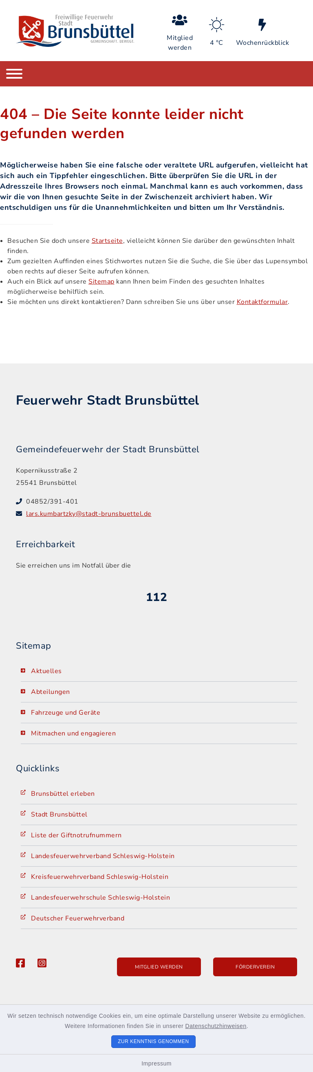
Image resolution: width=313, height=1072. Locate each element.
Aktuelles (46, 671)
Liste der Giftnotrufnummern (76, 835)
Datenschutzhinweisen (216, 1026)
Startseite (107, 240)
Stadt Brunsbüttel (59, 814)
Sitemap (101, 281)
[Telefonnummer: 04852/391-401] (161, 501)
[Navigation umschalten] (14, 74)
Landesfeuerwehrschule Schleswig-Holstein (100, 897)
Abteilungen (50, 691)
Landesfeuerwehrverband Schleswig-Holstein (103, 856)
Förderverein (255, 967)
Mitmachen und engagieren (73, 733)
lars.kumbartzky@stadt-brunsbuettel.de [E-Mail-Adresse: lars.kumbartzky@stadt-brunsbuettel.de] (89, 513)
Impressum (156, 1063)
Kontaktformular (262, 301)
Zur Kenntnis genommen (153, 1041)
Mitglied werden (159, 967)
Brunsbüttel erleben (63, 793)
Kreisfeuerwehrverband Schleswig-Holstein (99, 876)
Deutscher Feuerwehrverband (77, 918)
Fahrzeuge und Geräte (65, 712)
